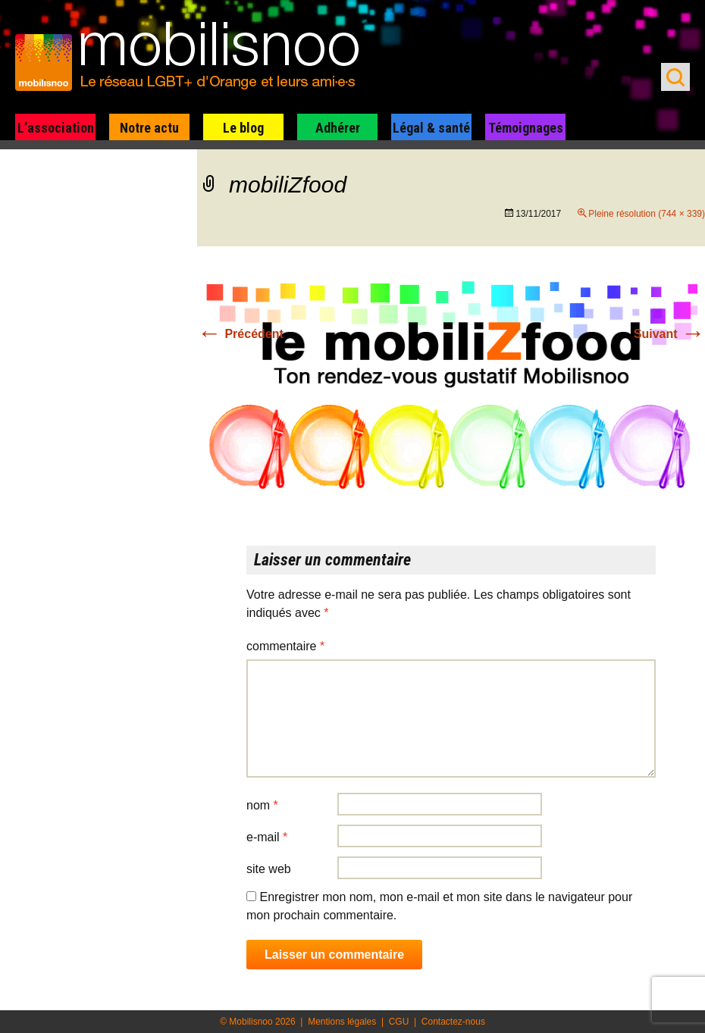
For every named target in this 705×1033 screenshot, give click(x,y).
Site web (268, 868)
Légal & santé (431, 128)
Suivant (669, 333)
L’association (55, 128)
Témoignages (525, 128)
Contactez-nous (453, 1021)
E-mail (266, 837)
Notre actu (149, 128)
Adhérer (337, 128)
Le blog (243, 128)
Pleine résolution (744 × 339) (646, 213)
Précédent (240, 333)
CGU (399, 1021)
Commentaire (285, 646)
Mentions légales (342, 1021)
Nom (262, 805)
